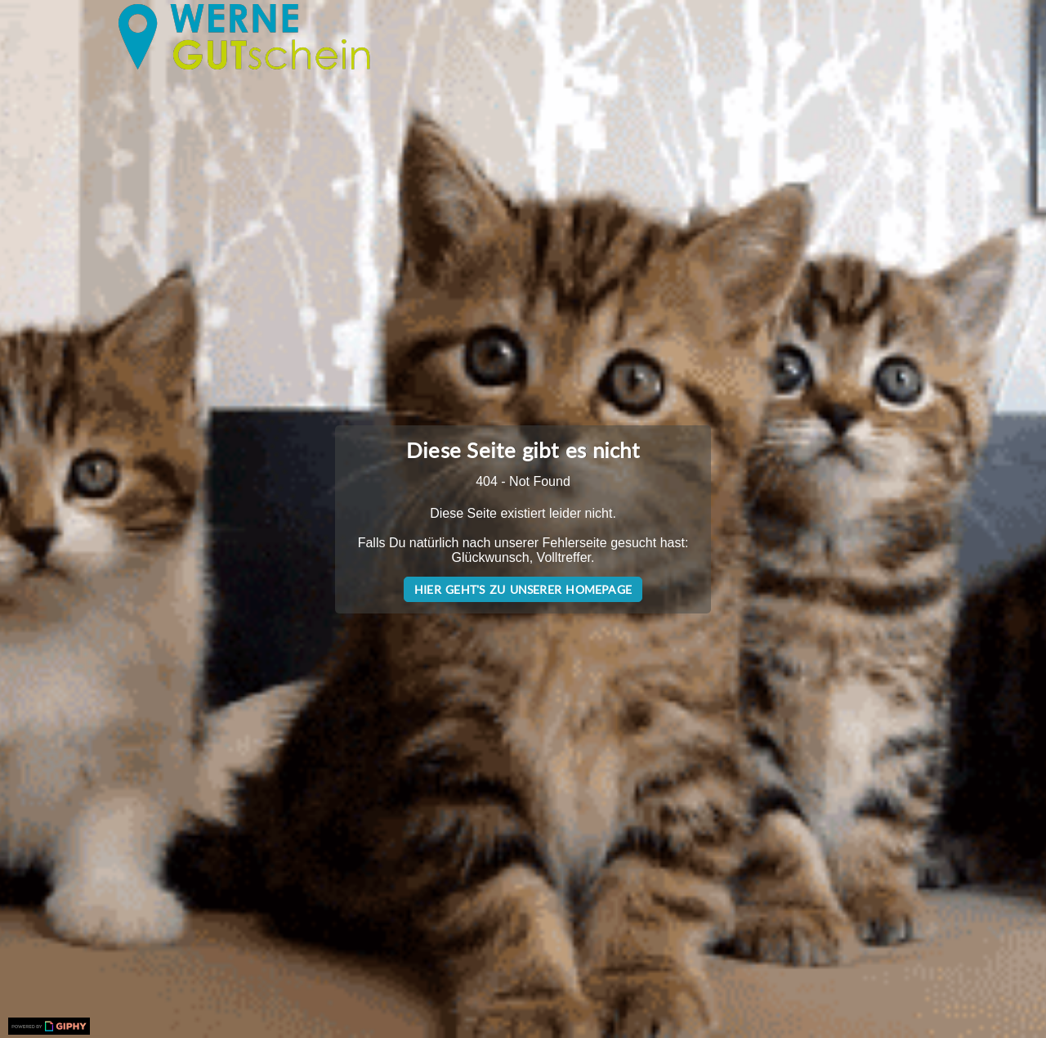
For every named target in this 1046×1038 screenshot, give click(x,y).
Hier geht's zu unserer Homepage (523, 589)
